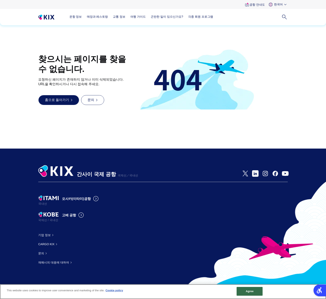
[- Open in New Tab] (245, 173)
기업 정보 (44, 235)
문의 (41, 253)
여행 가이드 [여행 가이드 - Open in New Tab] (138, 16)
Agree (250, 293)
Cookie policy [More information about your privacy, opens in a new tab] (114, 292)
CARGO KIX (46, 244)
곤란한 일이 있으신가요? (167, 16)
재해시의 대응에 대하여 (53, 262)
